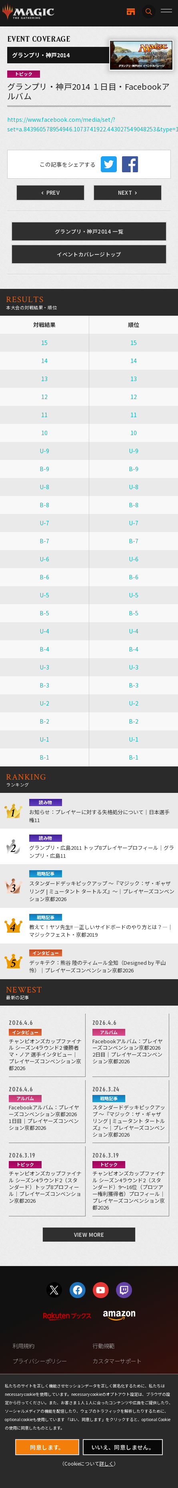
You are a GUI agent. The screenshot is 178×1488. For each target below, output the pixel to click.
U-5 (44, 595)
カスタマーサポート (116, 1361)
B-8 (44, 505)
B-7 (44, 541)
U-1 (44, 739)
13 (44, 379)
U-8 (44, 487)
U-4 (44, 631)
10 (44, 433)
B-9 (44, 469)
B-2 (44, 721)
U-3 (44, 667)
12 (44, 397)
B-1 (44, 757)
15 (44, 343)
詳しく (106, 1463)
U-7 (44, 523)
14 (44, 361)
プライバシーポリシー (39, 1361)
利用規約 (23, 1345)
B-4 (44, 649)
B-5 (44, 613)
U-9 (44, 451)
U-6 (44, 559)
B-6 (44, 577)
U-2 (44, 703)
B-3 (44, 685)
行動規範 (103, 1345)
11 (44, 415)
